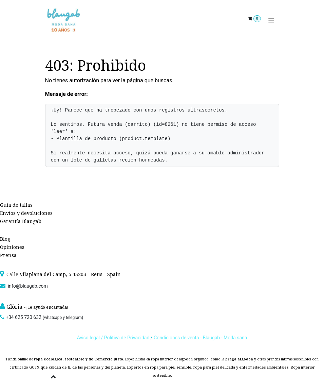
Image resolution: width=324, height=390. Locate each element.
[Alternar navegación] (271, 20)
